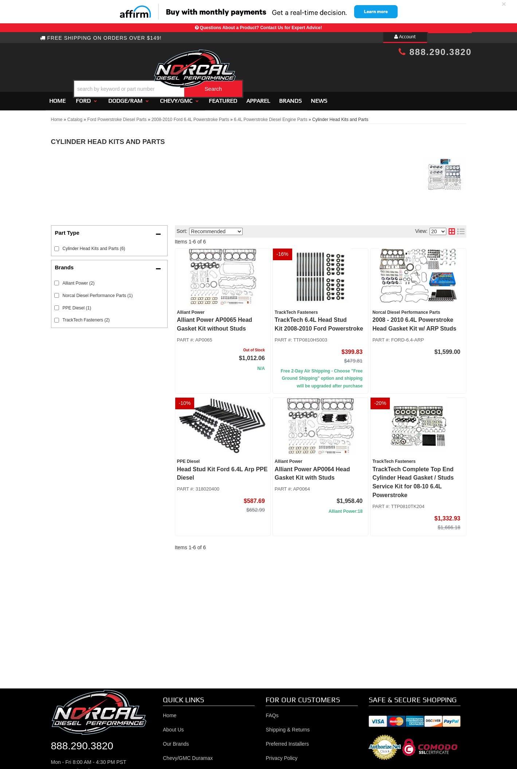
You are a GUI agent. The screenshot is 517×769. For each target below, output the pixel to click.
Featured (223, 97)
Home (57, 97)
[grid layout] (451, 228)
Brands (290, 97)
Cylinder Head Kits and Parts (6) (94, 245)
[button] (264, 70)
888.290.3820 (435, 52)
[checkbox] (56, 280)
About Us (173, 726)
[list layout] (461, 228)
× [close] (504, 4)
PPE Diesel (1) (77, 304)
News (319, 97)
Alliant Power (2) (79, 279)
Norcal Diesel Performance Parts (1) (98, 292)
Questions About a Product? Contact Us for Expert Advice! (261, 27)
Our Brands (176, 740)
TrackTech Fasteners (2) (86, 317)
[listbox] (216, 228)
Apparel (258, 97)
